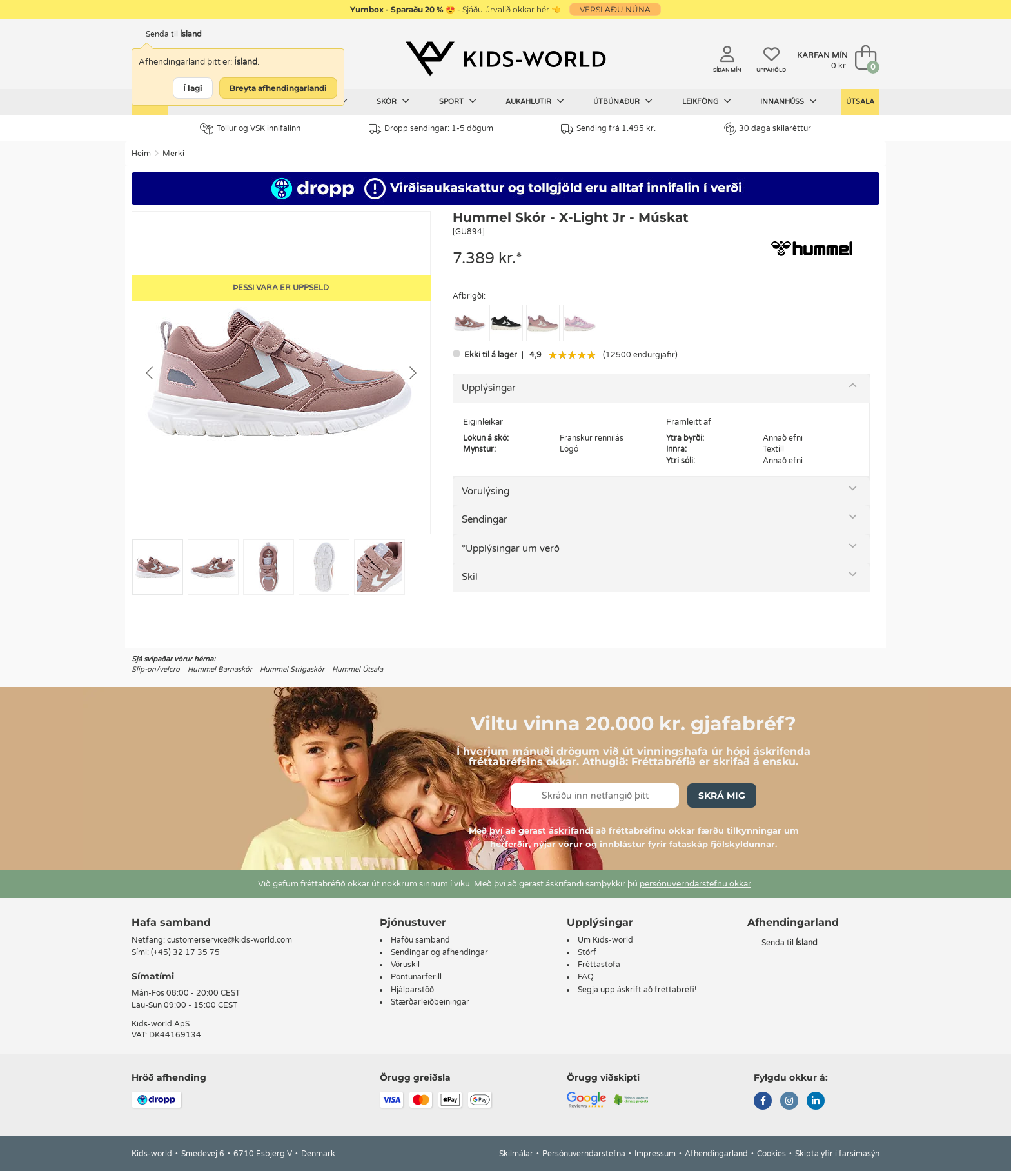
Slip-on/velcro (156, 669)
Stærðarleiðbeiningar (430, 1001)
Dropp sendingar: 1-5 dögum (431, 129)
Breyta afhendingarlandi (278, 88)
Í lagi (192, 88)
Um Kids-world (605, 940)
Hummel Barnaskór (220, 669)
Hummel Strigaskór (292, 669)
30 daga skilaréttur (767, 128)
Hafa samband (171, 922)
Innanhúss (788, 101)
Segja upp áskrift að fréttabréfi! (637, 989)
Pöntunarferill (416, 976)
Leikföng (706, 101)
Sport (457, 101)
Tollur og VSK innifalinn (250, 128)
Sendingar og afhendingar (439, 952)
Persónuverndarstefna (583, 1153)
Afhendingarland (716, 1153)
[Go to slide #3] (268, 567)
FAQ (586, 976)
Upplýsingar (489, 388)
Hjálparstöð (412, 989)
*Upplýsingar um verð (511, 548)
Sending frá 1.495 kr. (608, 129)
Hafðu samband (420, 940)
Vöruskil (405, 964)
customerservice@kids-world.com (229, 940)
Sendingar (484, 519)
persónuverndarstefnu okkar (695, 884)
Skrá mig (721, 795)
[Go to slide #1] (157, 567)
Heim (141, 153)
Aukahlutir (534, 101)
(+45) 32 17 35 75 (185, 952)
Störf (587, 952)
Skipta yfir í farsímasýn (837, 1153)
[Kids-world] (505, 58)
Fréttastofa (599, 964)
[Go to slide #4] (324, 567)
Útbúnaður (623, 101)
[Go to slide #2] (213, 567)
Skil (470, 577)
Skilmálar (516, 1153)
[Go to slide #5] (379, 567)
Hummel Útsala (357, 669)
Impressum (655, 1153)
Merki (173, 153)
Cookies (771, 1153)
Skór (393, 101)
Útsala (860, 101)
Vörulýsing (485, 491)
